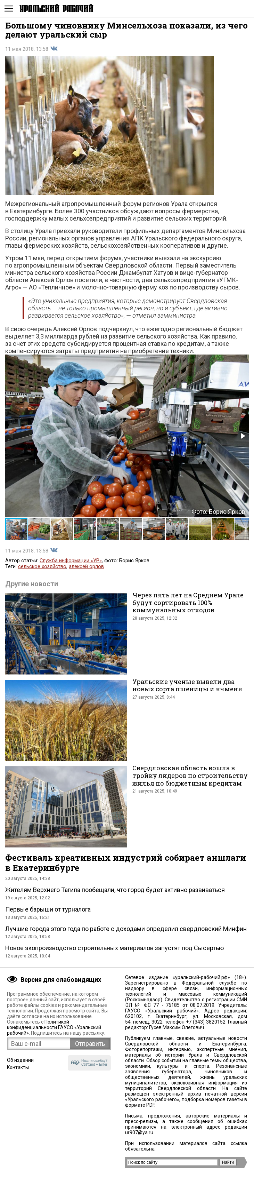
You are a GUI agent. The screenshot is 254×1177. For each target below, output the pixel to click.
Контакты (18, 1067)
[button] (242, 436)
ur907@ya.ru (139, 1132)
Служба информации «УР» (71, 561)
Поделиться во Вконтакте (54, 49)
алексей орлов (86, 567)
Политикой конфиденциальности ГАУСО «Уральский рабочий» (54, 1027)
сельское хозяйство (42, 567)
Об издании (20, 1060)
